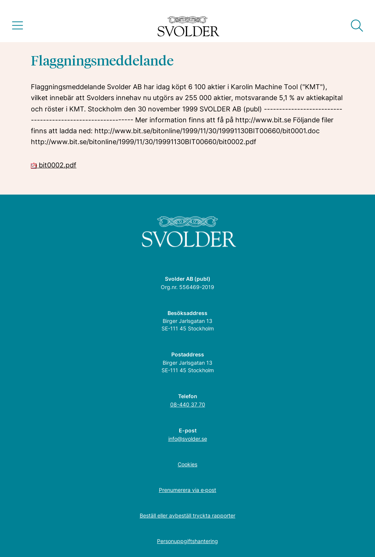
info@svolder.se (187, 438)
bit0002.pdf (53, 165)
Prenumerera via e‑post (187, 490)
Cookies (187, 464)
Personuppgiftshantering (187, 541)
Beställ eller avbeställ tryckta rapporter (187, 515)
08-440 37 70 (187, 404)
